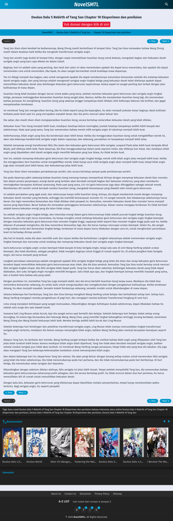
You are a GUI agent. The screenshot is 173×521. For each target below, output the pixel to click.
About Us (56, 493)
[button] (86, 24)
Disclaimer (85, 493)
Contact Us (70, 493)
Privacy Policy (102, 493)
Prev (152, 41)
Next (166, 41)
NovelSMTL (86, 5)
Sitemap (117, 493)
